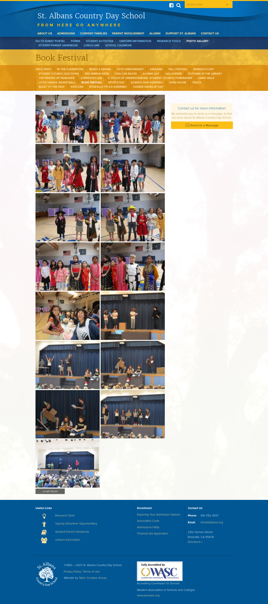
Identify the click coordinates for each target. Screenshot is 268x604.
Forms (75, 41)
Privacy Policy (72, 571)
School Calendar (118, 45)
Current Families (93, 33)
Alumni (155, 33)
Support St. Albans (181, 33)
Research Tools (169, 41)
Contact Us (210, 33)
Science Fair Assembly (147, 82)
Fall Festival (178, 69)
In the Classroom (70, 69)
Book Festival (91, 82)
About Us (44, 33)
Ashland (156, 69)
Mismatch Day (203, 69)
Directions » (195, 542)
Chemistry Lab (91, 78)
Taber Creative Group (92, 578)
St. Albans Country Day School (91, 15)
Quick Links (194, 4)
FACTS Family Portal (50, 41)
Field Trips (43, 69)
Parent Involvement (128, 33)
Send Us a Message (202, 125)
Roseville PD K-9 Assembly (108, 86)
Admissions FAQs (148, 527)
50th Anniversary (130, 69)
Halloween (173, 73)
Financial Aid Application (152, 533)
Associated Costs (148, 521)
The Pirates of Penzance (57, 78)
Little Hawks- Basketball (57, 82)
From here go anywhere (79, 25)
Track (196, 82)
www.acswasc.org (148, 595)
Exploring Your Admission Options (158, 514)
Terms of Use (91, 571)
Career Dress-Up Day (148, 86)
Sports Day (116, 82)
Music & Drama (100, 69)
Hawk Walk (206, 78)
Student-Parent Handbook (58, 45)
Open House (177, 82)
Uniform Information (135, 41)
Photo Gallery (197, 41)
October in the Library (205, 73)
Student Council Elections (59, 73)
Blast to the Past (52, 86)
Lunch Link (91, 45)
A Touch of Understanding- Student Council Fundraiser (150, 78)
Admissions (66, 33)
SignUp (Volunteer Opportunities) (76, 523)
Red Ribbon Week (97, 73)
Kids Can (77, 86)
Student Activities (99, 41)
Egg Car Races (126, 73)
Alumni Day (151, 73)
